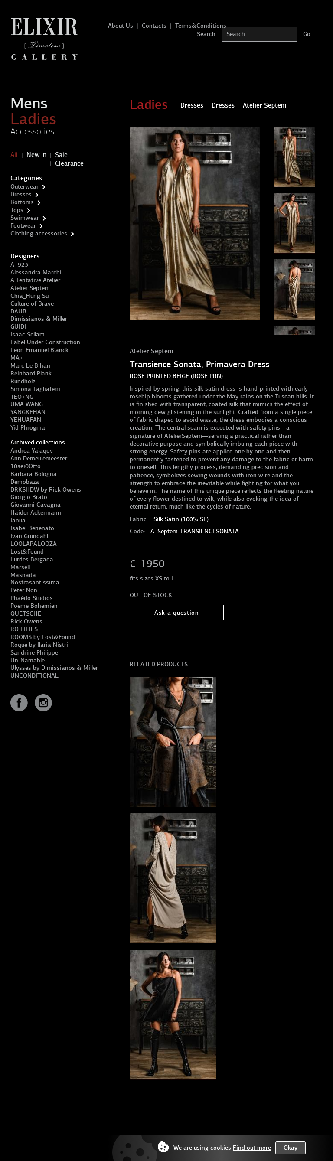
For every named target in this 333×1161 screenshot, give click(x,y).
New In (36, 155)
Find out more (252, 1147)
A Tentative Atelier (35, 280)
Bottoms (22, 202)
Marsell (20, 567)
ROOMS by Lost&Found (42, 637)
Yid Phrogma (27, 427)
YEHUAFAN (25, 420)
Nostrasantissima (34, 582)
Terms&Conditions (200, 25)
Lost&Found (27, 551)
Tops (16, 210)
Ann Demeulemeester (38, 458)
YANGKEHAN (28, 412)
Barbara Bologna (33, 474)
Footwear (23, 225)
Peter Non (23, 590)
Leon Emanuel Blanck (39, 350)
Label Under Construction (45, 342)
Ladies (33, 118)
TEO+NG (21, 397)
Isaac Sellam (27, 334)
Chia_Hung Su (29, 296)
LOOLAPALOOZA (33, 544)
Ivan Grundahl (29, 536)
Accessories (32, 131)
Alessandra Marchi (36, 272)
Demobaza (24, 482)
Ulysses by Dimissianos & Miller (54, 668)
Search (206, 34)
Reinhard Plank (31, 373)
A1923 (19, 264)
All (14, 155)
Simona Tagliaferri (35, 389)
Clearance (69, 163)
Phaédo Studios (31, 598)
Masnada (23, 575)
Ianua (18, 520)
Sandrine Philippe (34, 652)
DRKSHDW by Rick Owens (45, 489)
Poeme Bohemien (34, 606)
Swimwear (24, 218)
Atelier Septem (30, 288)
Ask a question (176, 612)
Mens (29, 103)
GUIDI (18, 326)
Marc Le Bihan (30, 365)
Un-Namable (27, 660)
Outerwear (24, 186)
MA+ (16, 358)
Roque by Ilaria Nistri (39, 645)
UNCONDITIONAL (34, 675)
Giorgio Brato (28, 497)
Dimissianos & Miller (38, 319)
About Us (120, 25)
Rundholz (22, 381)
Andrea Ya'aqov (31, 450)
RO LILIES (24, 629)
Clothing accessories (38, 233)
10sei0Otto (25, 466)
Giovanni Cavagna (35, 505)
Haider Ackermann (35, 512)
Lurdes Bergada (31, 559)
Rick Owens (26, 621)
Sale (61, 155)
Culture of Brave (32, 303)
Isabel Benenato (32, 528)
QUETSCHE (25, 613)
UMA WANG (26, 404)
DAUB (18, 311)
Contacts (154, 25)
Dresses (21, 194)
